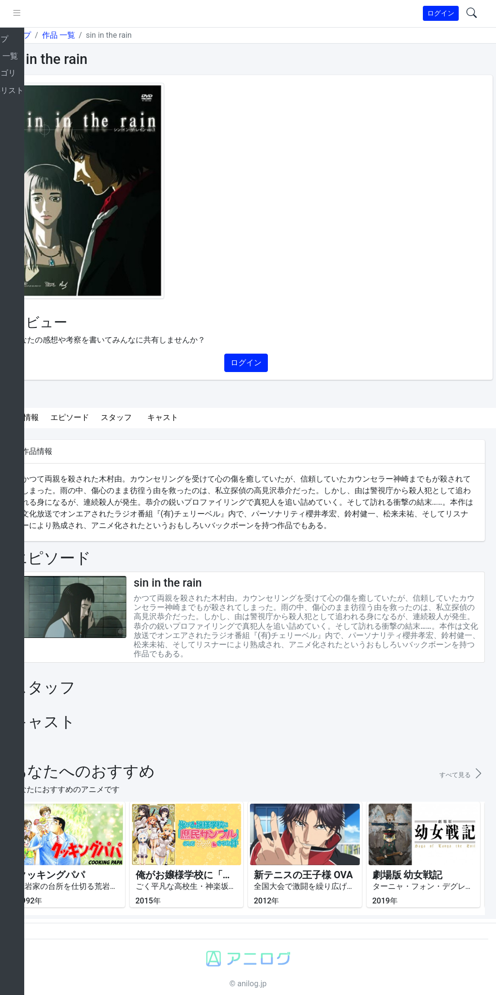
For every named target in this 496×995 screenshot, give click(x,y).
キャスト (198, 400)
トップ (55, 35)
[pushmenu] (52, 13)
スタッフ (152, 400)
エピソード (105, 400)
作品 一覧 (94, 35)
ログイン (440, 13)
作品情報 (59, 400)
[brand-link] (18, 14)
